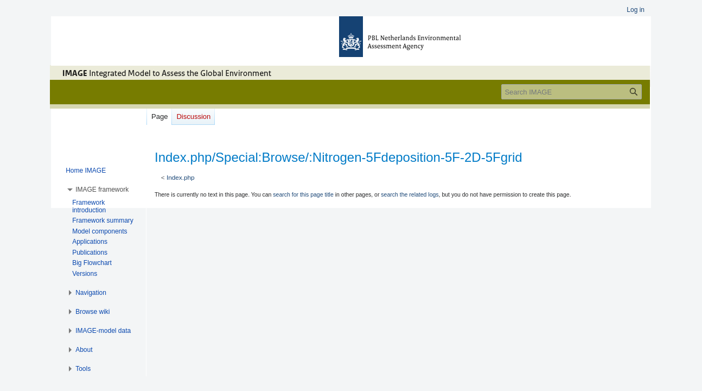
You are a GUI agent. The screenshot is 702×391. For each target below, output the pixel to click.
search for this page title (303, 194)
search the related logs (409, 194)
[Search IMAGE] (571, 91)
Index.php (181, 177)
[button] (102, 189)
